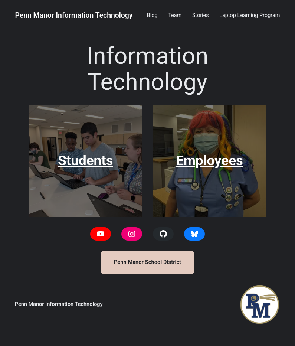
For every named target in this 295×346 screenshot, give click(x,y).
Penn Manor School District (147, 262)
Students (85, 161)
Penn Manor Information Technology (73, 15)
